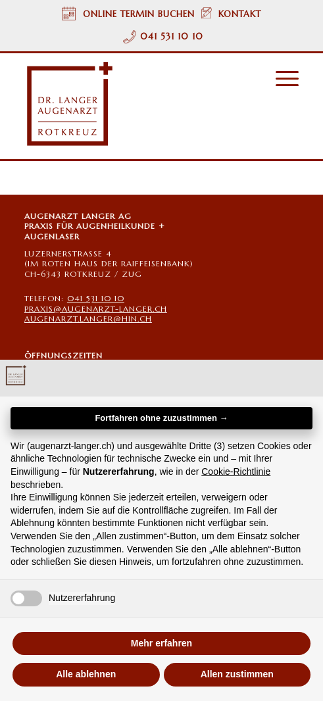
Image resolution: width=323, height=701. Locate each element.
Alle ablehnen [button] (86, 674)
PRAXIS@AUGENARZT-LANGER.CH (95, 309)
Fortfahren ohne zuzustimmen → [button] (161, 418)
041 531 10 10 (171, 36)
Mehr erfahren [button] (161, 643)
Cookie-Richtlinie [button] (235, 471)
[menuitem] (280, 79)
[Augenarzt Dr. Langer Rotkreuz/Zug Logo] (134, 104)
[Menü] (280, 79)
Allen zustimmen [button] (237, 674)
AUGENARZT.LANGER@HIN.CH (88, 319)
